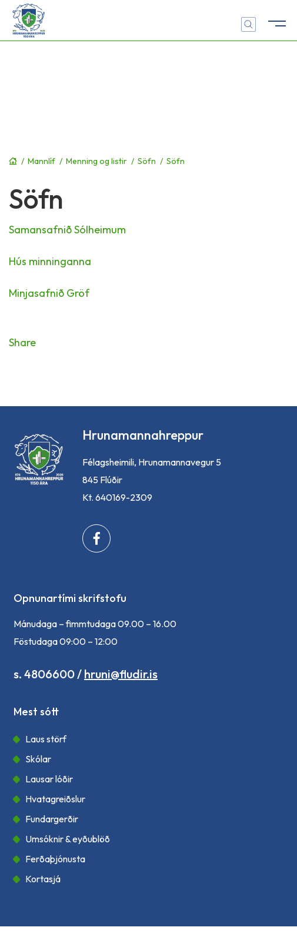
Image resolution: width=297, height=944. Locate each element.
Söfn (147, 161)
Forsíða (13, 161)
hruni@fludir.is (121, 674)
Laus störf (45, 739)
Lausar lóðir (49, 779)
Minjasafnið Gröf (49, 293)
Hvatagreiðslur (55, 799)
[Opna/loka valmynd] (276, 20)
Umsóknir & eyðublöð (67, 839)
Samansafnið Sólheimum (67, 229)
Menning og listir (96, 161)
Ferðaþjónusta (55, 859)
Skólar (38, 759)
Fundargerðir (51, 819)
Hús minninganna (50, 261)
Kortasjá (43, 879)
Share (22, 342)
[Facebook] (96, 538)
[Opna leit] (248, 24)
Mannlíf (41, 161)
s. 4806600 (44, 674)
